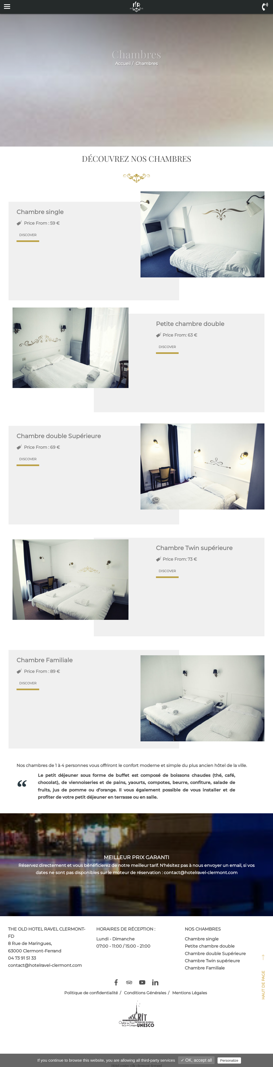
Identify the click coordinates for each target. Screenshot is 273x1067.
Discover (28, 235)
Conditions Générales (145, 992)
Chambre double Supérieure (215, 953)
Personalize (229, 1060)
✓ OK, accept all (196, 1060)
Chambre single (202, 938)
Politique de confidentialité (91, 992)
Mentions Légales (189, 992)
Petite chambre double (210, 946)
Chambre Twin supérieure (212, 960)
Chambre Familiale (205, 968)
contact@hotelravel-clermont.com (45, 965)
